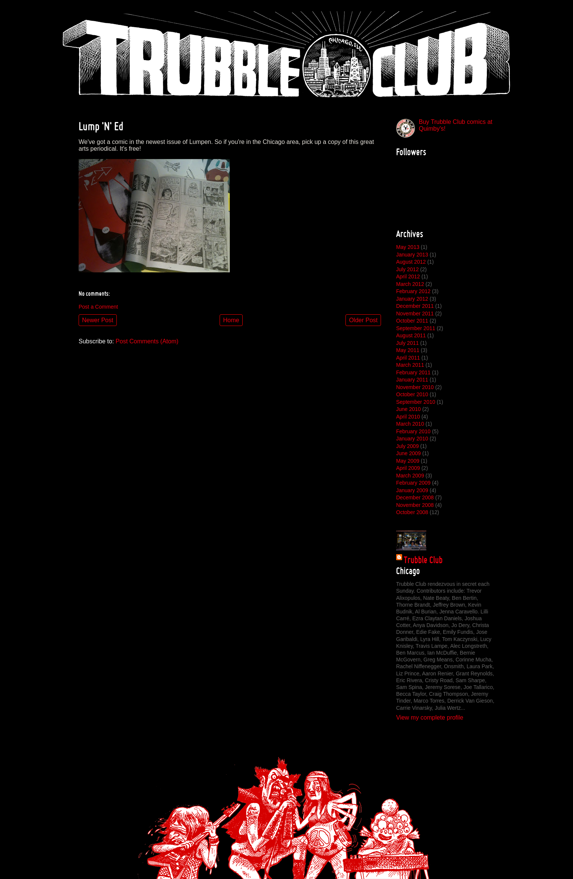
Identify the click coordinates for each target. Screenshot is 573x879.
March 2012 (410, 284)
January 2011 (412, 380)
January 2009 (412, 490)
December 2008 (415, 497)
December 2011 (415, 306)
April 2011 (408, 358)
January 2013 (412, 255)
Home (231, 320)
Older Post (363, 320)
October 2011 (412, 321)
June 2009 (408, 453)
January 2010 (412, 439)
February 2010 (413, 431)
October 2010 (412, 394)
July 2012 (407, 269)
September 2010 (415, 402)
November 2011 (415, 314)
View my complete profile (429, 717)
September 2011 (415, 328)
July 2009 (407, 446)
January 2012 (412, 299)
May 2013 (407, 247)
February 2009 (413, 483)
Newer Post (97, 320)
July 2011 (407, 343)
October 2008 (412, 512)
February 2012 (413, 291)
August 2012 (411, 262)
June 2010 (408, 409)
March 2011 (410, 365)
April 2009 (408, 468)
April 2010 (408, 417)
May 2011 (407, 350)
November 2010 (415, 387)
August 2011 (411, 335)
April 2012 (408, 276)
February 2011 (413, 372)
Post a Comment (98, 307)
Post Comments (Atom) (147, 341)
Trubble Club (423, 559)
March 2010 (410, 424)
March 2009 (410, 476)
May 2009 (407, 461)
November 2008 (415, 505)
